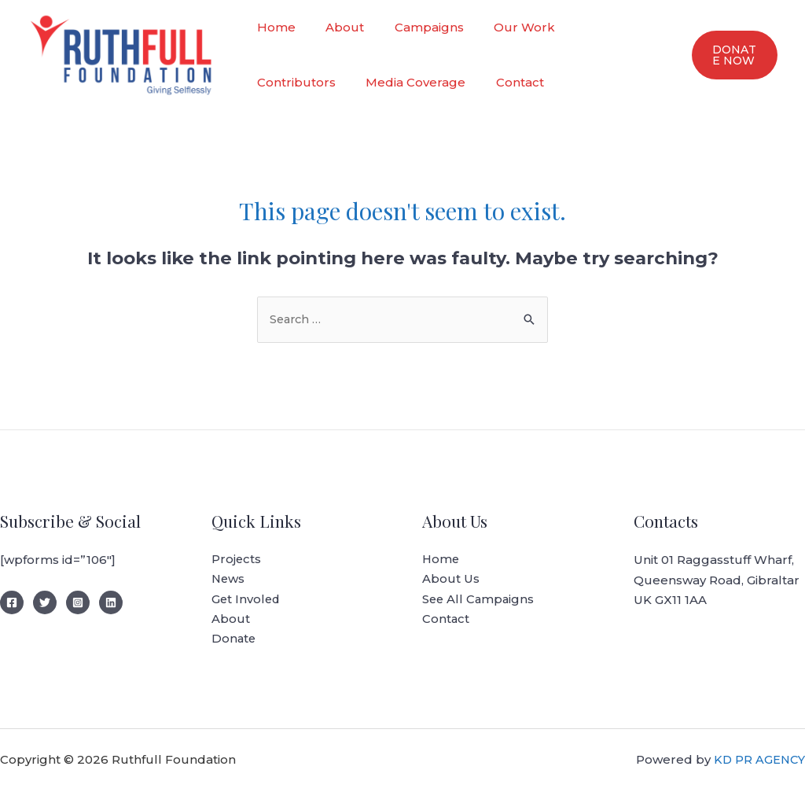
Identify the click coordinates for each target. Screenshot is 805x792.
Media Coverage (304, 82)
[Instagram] (78, 603)
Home (273, 27)
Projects (236, 560)
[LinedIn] (111, 603)
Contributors (595, 27)
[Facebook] (12, 603)
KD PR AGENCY (758, 760)
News (228, 580)
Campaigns (412, 27)
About (335, 27)
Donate (234, 640)
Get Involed (246, 600)
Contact (401, 82)
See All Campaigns (479, 600)
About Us (451, 580)
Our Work (501, 27)
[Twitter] (45, 603)
